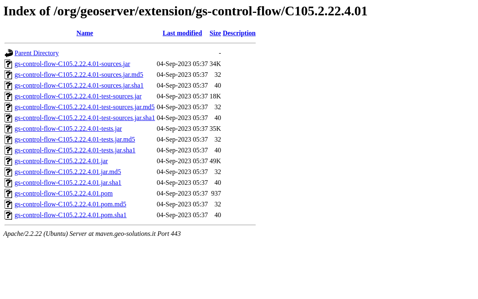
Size (215, 33)
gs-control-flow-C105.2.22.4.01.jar (61, 160)
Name (85, 33)
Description (239, 33)
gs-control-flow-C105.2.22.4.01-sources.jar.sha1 (79, 85)
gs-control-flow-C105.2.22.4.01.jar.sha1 (68, 182)
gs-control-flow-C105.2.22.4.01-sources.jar (72, 63)
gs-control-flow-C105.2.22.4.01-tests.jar (68, 128)
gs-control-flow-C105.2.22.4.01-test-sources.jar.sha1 (85, 117)
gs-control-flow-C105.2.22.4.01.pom (64, 193)
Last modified (182, 33)
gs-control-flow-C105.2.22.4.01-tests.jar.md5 (75, 139)
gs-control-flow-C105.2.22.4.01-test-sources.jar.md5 (85, 106)
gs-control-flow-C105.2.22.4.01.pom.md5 (70, 204)
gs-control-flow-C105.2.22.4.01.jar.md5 (68, 171)
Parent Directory (37, 52)
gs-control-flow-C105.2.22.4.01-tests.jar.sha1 (75, 150)
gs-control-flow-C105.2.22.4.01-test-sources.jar (78, 96)
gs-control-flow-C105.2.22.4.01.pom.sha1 (70, 214)
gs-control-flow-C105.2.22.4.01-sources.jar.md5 (79, 74)
